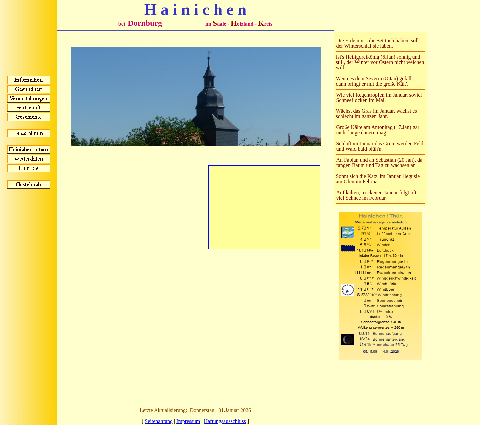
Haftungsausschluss (225, 421)
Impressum (188, 421)
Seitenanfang (159, 421)
